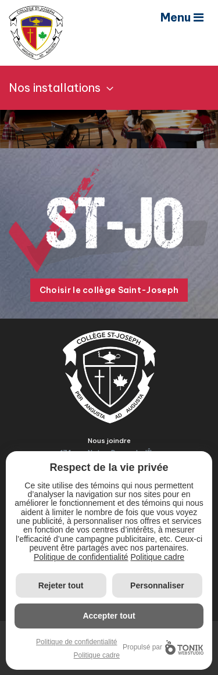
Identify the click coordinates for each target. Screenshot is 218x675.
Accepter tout (109, 615)
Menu (181, 17)
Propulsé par (163, 647)
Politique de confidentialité (81, 557)
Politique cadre (157, 557)
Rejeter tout (61, 585)
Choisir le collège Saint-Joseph (109, 290)
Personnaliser (157, 585)
